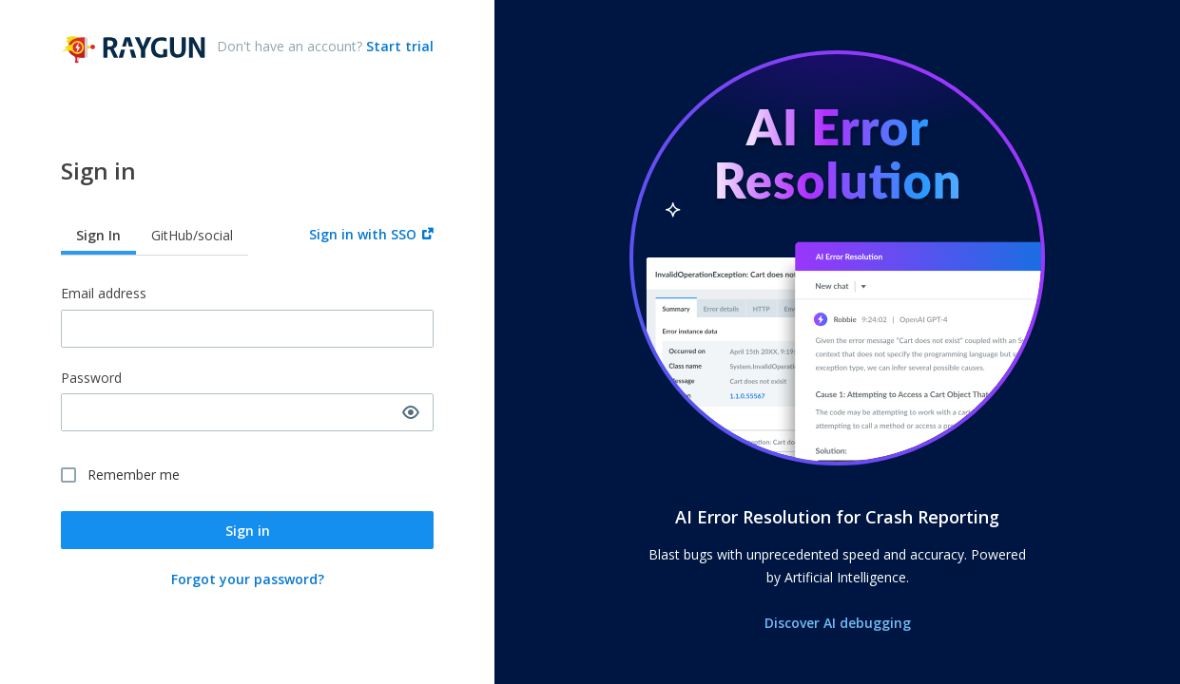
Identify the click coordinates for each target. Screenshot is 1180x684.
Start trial (398, 46)
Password (91, 378)
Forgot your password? (247, 579)
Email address (103, 294)
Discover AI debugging (837, 623)
